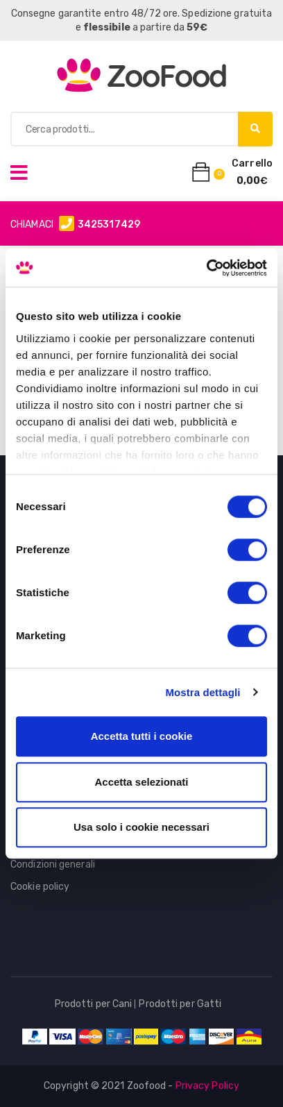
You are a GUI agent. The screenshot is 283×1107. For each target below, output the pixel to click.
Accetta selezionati (141, 782)
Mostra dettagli (202, 692)
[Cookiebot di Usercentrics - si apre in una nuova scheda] (206, 268)
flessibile (106, 27)
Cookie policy (39, 887)
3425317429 (109, 224)
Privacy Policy (207, 1086)
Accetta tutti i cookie (142, 736)
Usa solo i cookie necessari (141, 827)
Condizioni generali (52, 864)
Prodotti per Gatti (180, 1004)
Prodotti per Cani (93, 1004)
